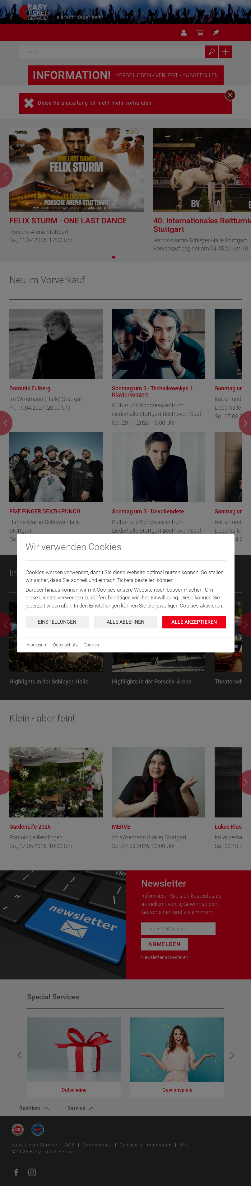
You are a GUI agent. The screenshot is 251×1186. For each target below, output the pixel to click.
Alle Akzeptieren (194, 622)
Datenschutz (65, 644)
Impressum (36, 644)
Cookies (91, 644)
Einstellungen (57, 622)
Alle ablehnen (125, 622)
